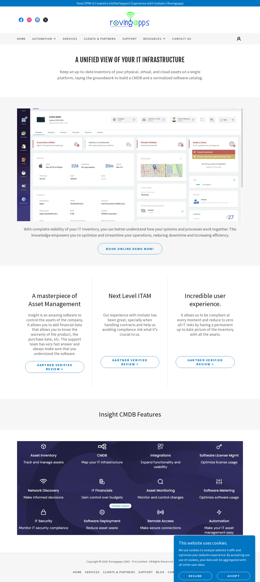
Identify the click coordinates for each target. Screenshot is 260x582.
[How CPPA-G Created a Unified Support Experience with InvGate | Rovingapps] (130, 3)
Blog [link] (160, 572)
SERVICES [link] (70, 39)
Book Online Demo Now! (130, 249)
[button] (44, 38)
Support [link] (129, 39)
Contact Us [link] (181, 39)
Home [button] (77, 572)
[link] (21, 20)
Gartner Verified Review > (55, 367)
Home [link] (21, 39)
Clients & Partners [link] (100, 39)
